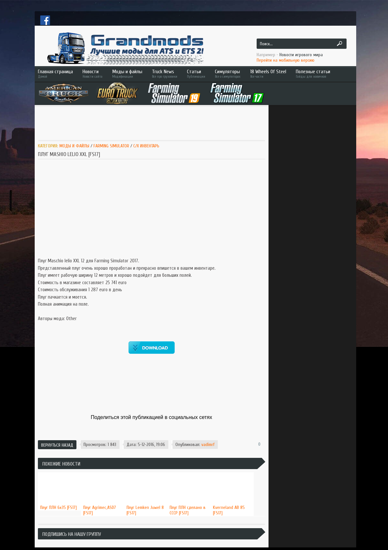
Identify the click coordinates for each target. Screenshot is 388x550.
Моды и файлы (127, 74)
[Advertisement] (151, 122)
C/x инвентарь (146, 146)
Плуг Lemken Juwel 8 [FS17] (145, 510)
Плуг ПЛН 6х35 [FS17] (58, 507)
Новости (92, 74)
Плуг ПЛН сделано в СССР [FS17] (188, 510)
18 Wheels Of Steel (268, 74)
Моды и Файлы (74, 146)
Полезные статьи (322, 74)
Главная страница (55, 74)
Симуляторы (228, 74)
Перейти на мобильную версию (285, 60)
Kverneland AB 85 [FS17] (229, 510)
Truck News (164, 74)
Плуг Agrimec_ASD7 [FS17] (99, 510)
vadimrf (208, 444)
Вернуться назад (57, 445)
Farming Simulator (111, 146)
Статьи (196, 74)
